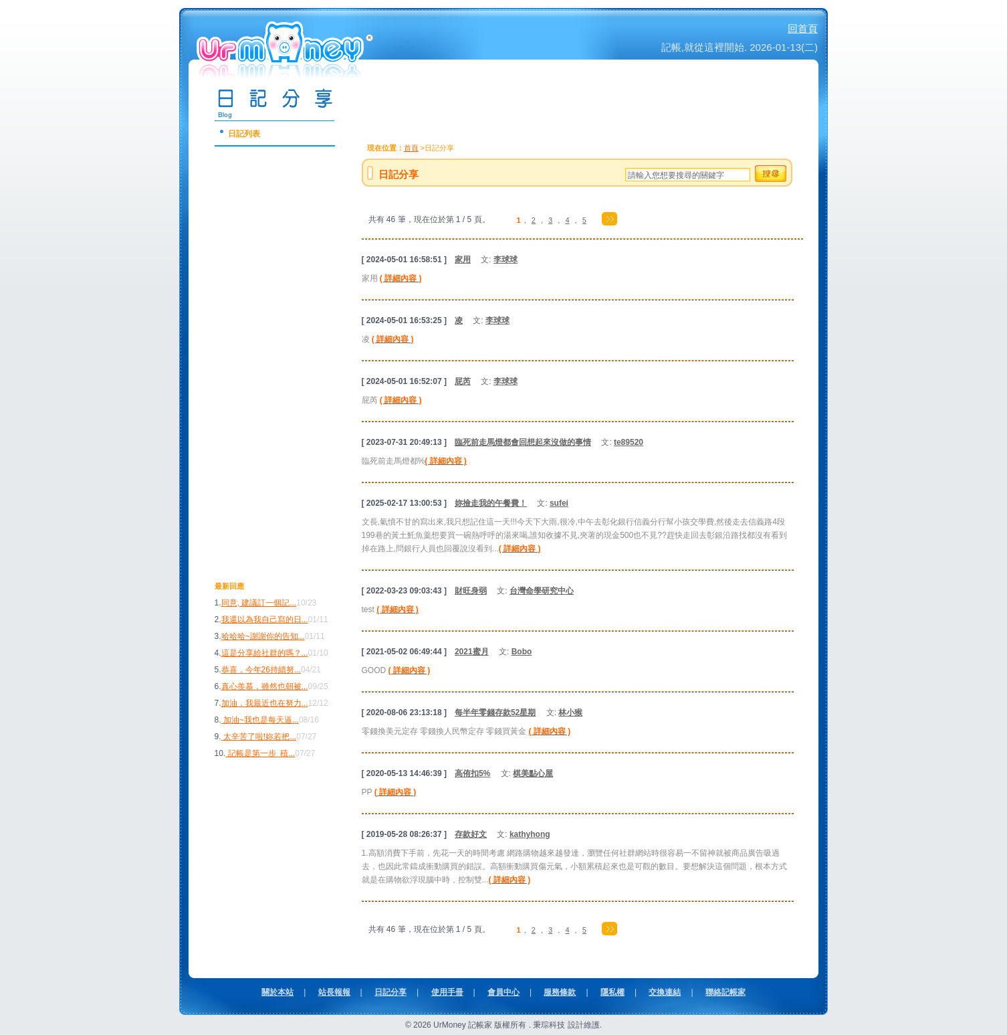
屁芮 (463, 381)
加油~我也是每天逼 (256, 720)
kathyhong (530, 834)
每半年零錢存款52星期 (495, 712)
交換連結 (665, 992)
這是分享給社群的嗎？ (261, 653)
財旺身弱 (471, 590)
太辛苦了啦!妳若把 (255, 736)
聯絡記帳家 (725, 992)
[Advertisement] (268, 375)
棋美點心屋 (533, 773)
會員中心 (503, 992)
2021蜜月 (472, 651)
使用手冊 (447, 992)
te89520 (628, 442)
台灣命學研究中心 (542, 590)
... (293, 602)
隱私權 (612, 992)
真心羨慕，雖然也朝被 (261, 686)
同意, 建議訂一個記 (255, 602)
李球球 (505, 259)
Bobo (522, 651)
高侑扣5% (472, 773)
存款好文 (471, 834)
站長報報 (334, 992)
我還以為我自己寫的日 (261, 619)
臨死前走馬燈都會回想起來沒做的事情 (523, 442)
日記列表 (244, 133)
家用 (463, 259)
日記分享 (390, 992)
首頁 (411, 148)
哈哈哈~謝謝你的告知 (259, 636)
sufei (559, 503)
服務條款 (560, 992)
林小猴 (570, 712)
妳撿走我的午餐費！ (491, 503)
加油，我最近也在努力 (261, 703)
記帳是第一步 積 (256, 753)
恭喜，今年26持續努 (257, 669)
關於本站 (277, 992)
